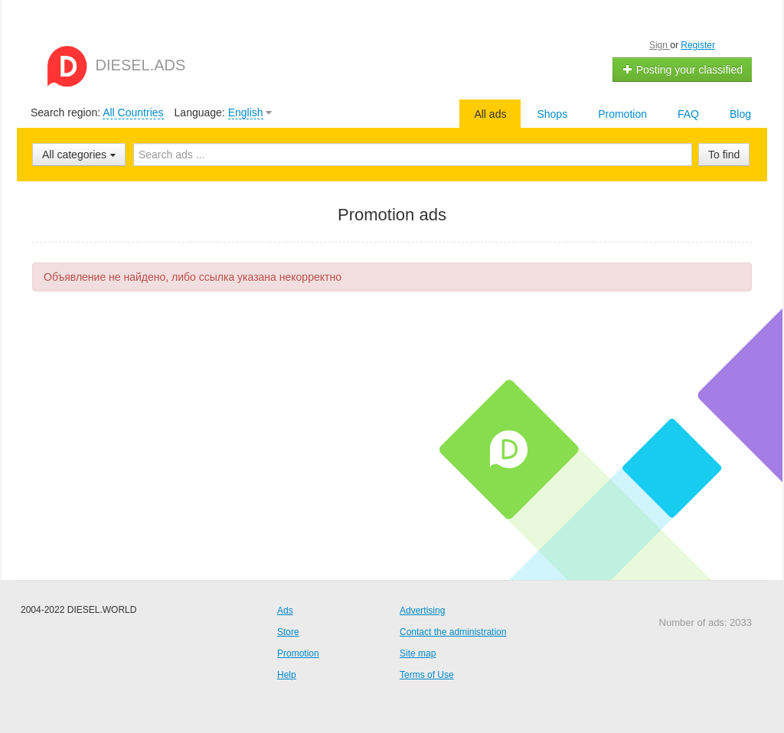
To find (724, 154)
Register (698, 45)
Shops (552, 114)
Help (286, 674)
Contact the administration (453, 632)
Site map (418, 653)
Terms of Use (427, 674)
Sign (659, 45)
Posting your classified (682, 70)
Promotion (622, 114)
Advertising (422, 610)
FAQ (688, 114)
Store (288, 632)
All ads (490, 114)
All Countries (133, 112)
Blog (740, 114)
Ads (285, 610)
